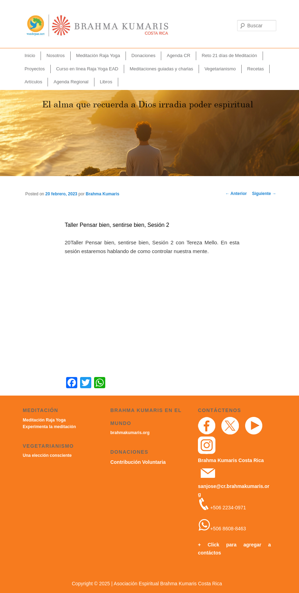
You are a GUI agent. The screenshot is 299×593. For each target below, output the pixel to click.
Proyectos (34, 68)
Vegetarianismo (220, 68)
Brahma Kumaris (102, 193)
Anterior (236, 193)
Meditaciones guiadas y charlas (161, 68)
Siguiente (264, 193)
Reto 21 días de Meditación (229, 55)
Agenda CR (178, 55)
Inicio (29, 55)
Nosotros (56, 55)
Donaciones (143, 55)
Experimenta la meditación (49, 426)
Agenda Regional (71, 81)
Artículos (33, 81)
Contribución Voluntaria (137, 462)
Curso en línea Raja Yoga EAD (87, 68)
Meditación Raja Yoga (98, 55)
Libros (106, 81)
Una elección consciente (47, 455)
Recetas (255, 68)
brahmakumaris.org (129, 432)
